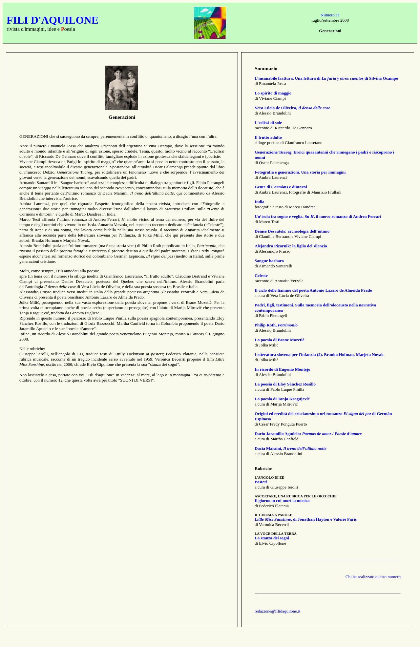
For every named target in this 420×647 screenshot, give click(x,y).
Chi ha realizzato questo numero (373, 576)
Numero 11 (330, 14)
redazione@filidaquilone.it (277, 611)
